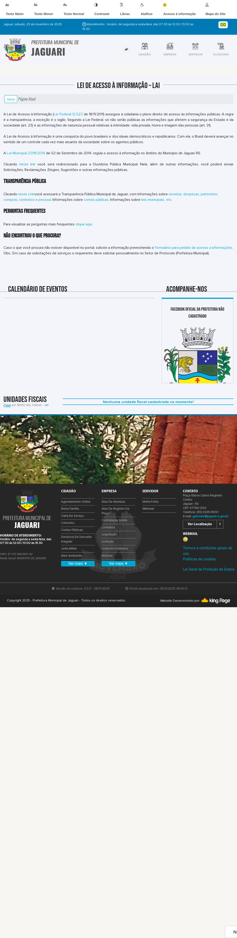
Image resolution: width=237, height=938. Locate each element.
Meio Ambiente (71, 555)
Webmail (148, 508)
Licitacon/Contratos (115, 548)
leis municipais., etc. (156, 200)
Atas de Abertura (113, 501)
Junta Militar (69, 548)
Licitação (108, 541)
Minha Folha (150, 501)
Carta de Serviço (72, 516)
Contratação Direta (114, 520)
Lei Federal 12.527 (68, 114)
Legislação (109, 534)
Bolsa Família (70, 508)
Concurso (67, 522)
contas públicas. (96, 200)
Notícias (107, 555)
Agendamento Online (75, 501)
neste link (27, 164)
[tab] (126, 49)
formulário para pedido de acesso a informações (193, 248)
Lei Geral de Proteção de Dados (208, 569)
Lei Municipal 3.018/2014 (25, 153)
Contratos (108, 527)
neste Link (26, 194)
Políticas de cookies (199, 559)
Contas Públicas (72, 530)
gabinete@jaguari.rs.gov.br (210, 516)
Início (11, 99)
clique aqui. (84, 224)
